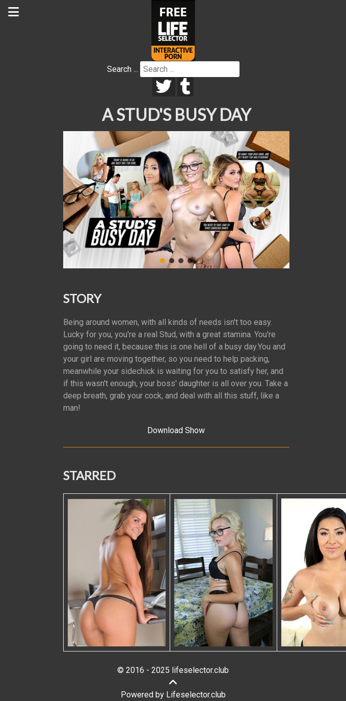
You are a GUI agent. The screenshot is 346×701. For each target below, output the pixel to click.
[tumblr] (185, 86)
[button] (75, 200)
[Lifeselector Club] (173, 30)
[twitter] (163, 86)
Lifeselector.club (196, 694)
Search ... (122, 69)
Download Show (176, 430)
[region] (176, 200)
